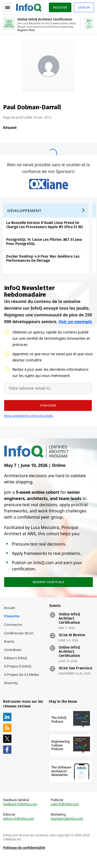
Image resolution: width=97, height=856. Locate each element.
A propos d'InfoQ (17, 666)
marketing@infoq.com (67, 819)
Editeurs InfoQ (15, 658)
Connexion (13, 624)
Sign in (84, 7)
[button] (48, 405)
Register (60, 7)
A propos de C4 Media (21, 674)
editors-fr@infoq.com (18, 819)
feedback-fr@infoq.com (20, 804)
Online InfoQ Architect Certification (69, 618)
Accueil (9, 607)
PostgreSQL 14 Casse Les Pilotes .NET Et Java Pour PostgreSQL (44, 241)
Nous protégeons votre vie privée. (28, 416)
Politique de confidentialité (24, 847)
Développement (24, 210)
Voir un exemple (75, 321)
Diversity (11, 682)
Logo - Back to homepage (29, 6)
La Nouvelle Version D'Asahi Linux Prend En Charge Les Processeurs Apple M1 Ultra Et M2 (44, 225)
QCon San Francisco (75, 668)
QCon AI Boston (72, 635)
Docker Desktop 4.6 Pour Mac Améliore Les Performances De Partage (42, 258)
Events (9, 641)
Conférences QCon (19, 633)
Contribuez (12, 649)
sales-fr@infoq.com (65, 804)
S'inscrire (11, 616)
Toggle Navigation (7, 7)
